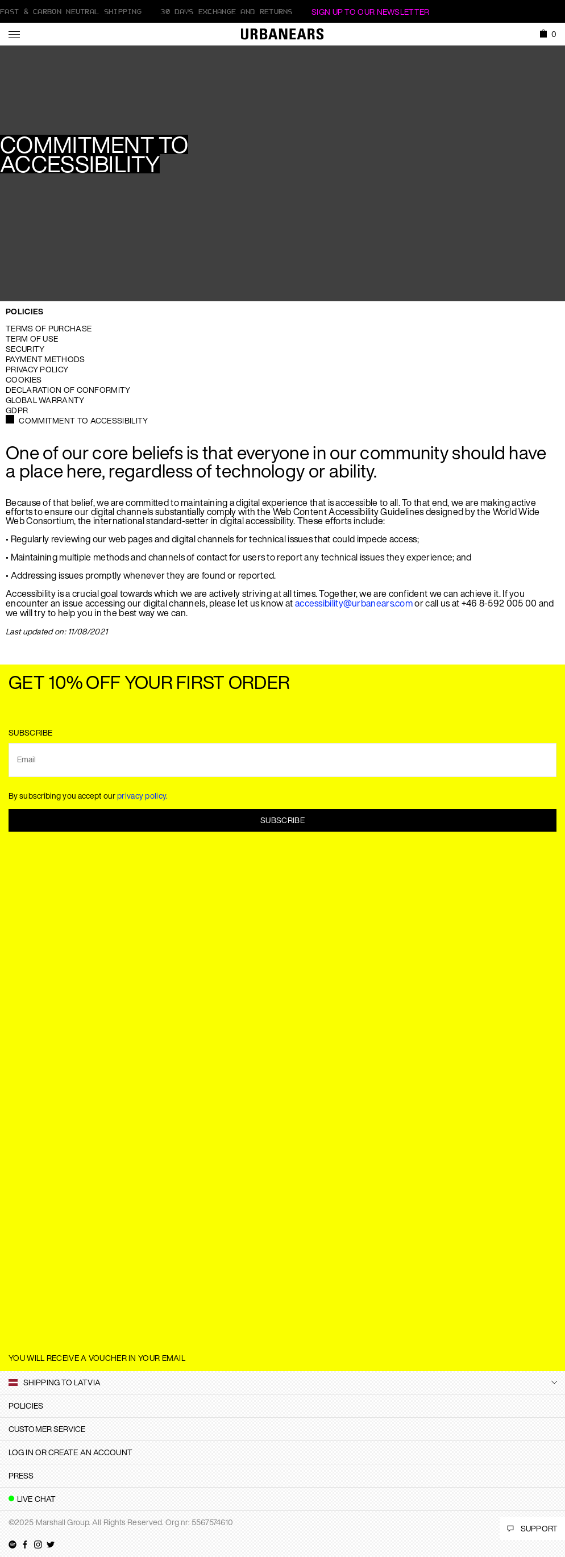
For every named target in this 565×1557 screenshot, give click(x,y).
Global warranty (45, 400)
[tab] (282, 1405)
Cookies (23, 379)
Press (21, 1475)
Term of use (32, 338)
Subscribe (282, 820)
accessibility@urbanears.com (354, 603)
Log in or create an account (70, 1452)
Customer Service (47, 1429)
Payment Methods (45, 359)
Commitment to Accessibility (83, 420)
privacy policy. (142, 796)
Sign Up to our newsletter (370, 12)
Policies (24, 311)
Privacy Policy (37, 369)
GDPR (17, 410)
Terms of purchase (49, 328)
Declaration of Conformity (68, 390)
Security (25, 349)
